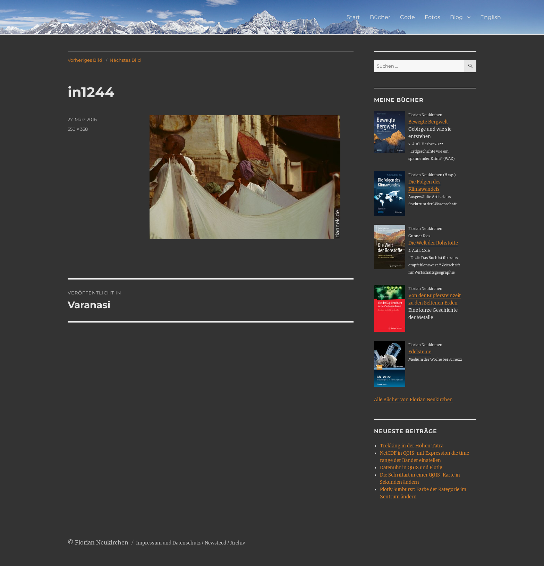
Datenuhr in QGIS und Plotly (411, 468)
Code (407, 17)
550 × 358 (78, 129)
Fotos (432, 17)
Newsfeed (215, 543)
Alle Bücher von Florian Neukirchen (413, 400)
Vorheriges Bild (85, 60)
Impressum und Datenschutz (168, 543)
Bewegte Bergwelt (428, 122)
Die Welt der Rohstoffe (433, 243)
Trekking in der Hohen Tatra (411, 446)
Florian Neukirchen (101, 542)
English (490, 17)
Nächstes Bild (125, 60)
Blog (456, 17)
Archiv (237, 543)
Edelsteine (419, 352)
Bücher (380, 17)
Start (353, 17)
